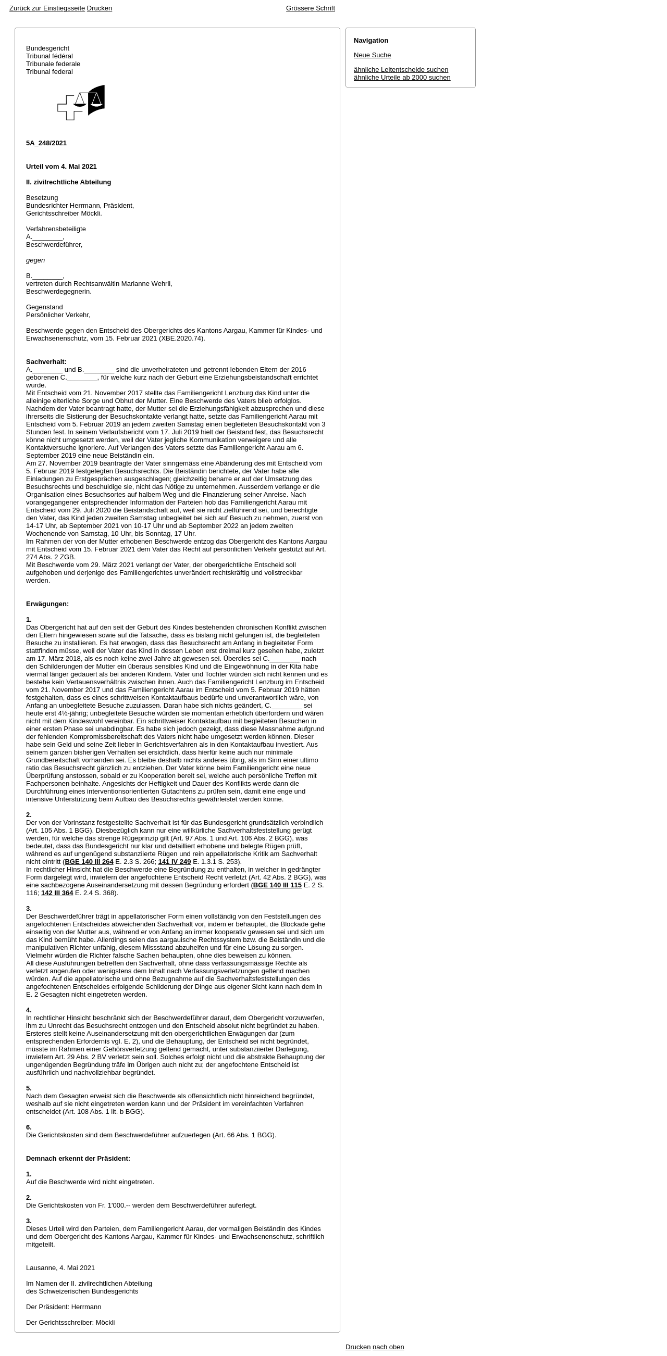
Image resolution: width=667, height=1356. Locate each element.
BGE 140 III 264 (89, 861)
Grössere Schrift (310, 8)
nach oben (388, 1347)
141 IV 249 (174, 861)
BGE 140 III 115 (277, 885)
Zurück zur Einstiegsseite (47, 8)
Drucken (99, 8)
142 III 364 (57, 893)
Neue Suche (372, 55)
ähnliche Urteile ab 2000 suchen (402, 77)
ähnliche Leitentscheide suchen (401, 69)
